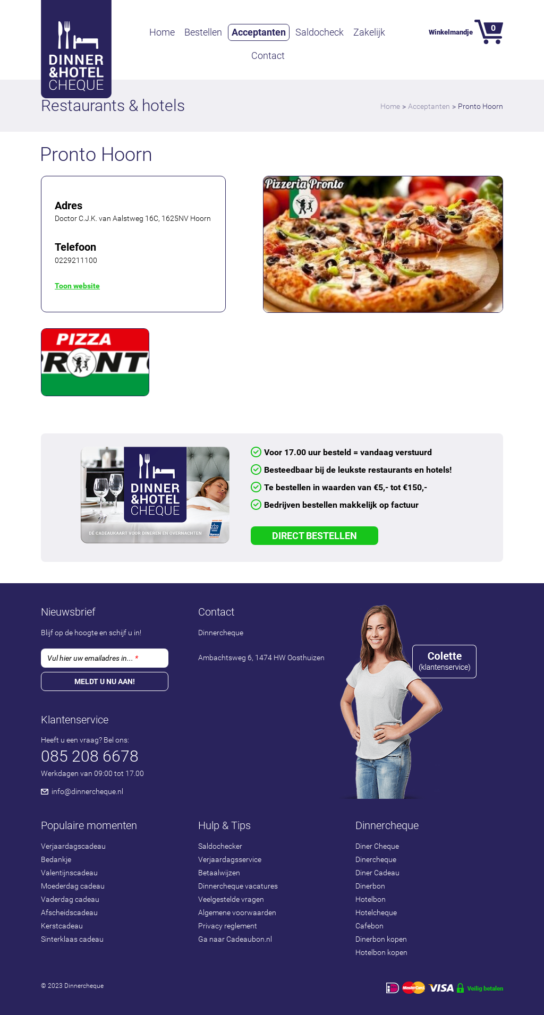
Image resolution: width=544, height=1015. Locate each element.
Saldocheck (319, 32)
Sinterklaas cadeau (72, 939)
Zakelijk (369, 32)
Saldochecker (220, 846)
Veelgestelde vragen (231, 899)
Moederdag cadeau (73, 886)
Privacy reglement (227, 926)
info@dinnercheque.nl (87, 791)
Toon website (77, 286)
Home (162, 32)
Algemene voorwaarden (237, 912)
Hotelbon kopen (381, 952)
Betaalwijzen (219, 872)
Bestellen (203, 32)
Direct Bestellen (314, 535)
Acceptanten (259, 32)
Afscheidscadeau (69, 912)
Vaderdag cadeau (70, 899)
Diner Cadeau (377, 872)
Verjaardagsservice (229, 859)
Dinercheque (375, 859)
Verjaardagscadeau (73, 846)
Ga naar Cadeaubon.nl (235, 939)
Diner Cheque (377, 846)
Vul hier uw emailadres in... (92, 658)
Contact (268, 55)
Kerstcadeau (62, 926)
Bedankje (56, 859)
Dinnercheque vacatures (238, 886)
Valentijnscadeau (69, 872)
